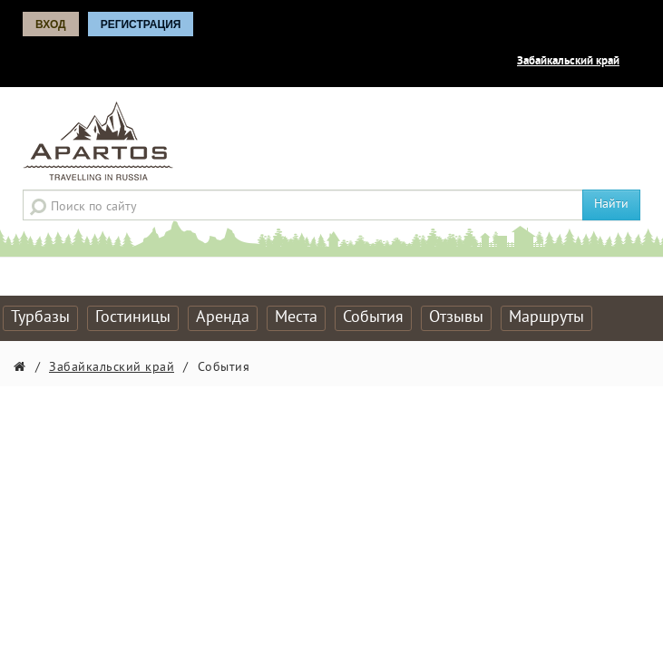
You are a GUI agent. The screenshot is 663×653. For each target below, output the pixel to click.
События (373, 317)
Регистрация (141, 24)
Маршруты (546, 317)
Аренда (222, 317)
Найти (611, 204)
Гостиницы (133, 317)
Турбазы (40, 317)
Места (296, 317)
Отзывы (456, 317)
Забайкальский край (568, 61)
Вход (50, 24)
